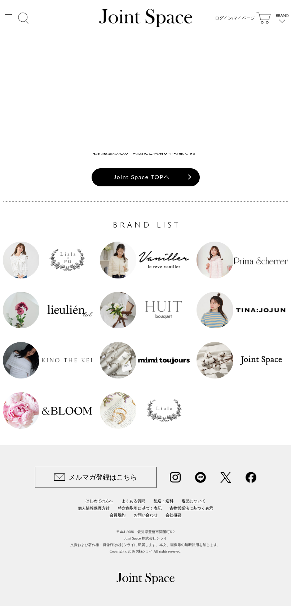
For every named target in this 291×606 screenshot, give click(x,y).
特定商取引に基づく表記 (140, 508)
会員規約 (117, 515)
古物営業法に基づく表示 (191, 508)
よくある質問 (133, 501)
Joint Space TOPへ (142, 176)
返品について (194, 501)
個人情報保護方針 (94, 508)
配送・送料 (163, 501)
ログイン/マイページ (235, 18)
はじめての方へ (99, 501)
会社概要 (173, 515)
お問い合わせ (146, 515)
